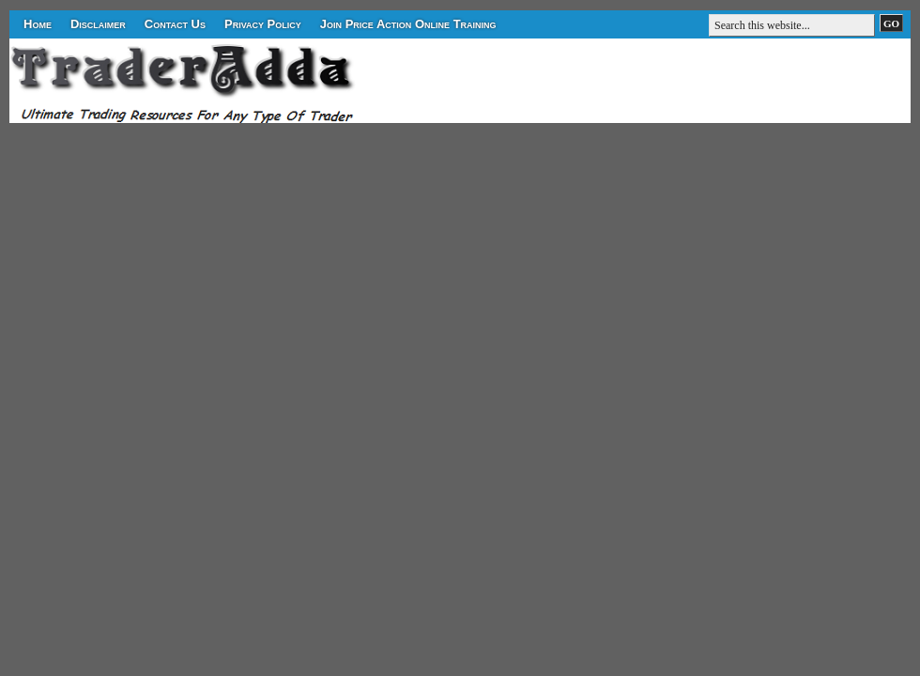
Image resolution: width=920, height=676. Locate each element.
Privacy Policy (262, 24)
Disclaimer (98, 24)
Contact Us (175, 24)
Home (37, 24)
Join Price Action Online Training (408, 24)
